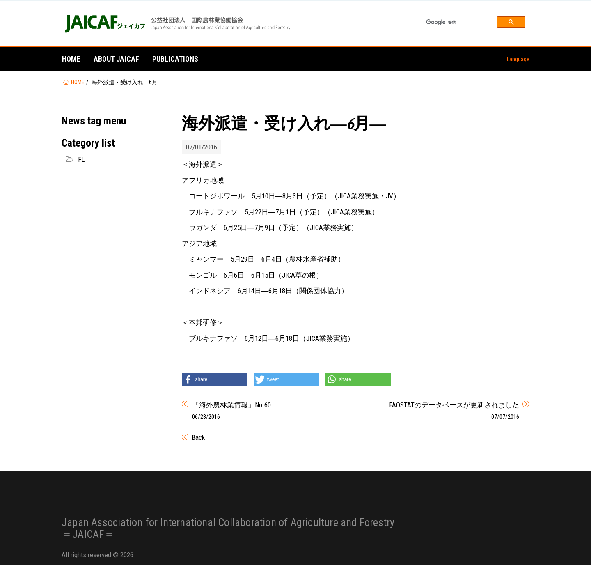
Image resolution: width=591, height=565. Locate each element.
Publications (175, 59)
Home (71, 59)
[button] (214, 379)
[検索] (456, 22)
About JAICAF (116, 59)
